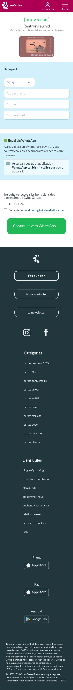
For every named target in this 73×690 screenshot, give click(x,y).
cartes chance (32, 442)
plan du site (29, 487)
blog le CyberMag (33, 470)
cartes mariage (32, 415)
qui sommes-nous (33, 496)
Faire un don (36, 275)
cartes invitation (33, 433)
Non (21, 204)
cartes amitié (31, 398)
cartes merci (31, 407)
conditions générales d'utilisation (44, 210)
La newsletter (36, 312)
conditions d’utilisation (36, 479)
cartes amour (32, 389)
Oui (10, 204)
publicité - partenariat (36, 505)
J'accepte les (36, 210)
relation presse (31, 514)
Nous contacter (36, 294)
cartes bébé (31, 424)
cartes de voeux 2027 (36, 363)
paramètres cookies (34, 523)
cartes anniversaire (35, 380)
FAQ (25, 531)
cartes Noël (31, 372)
